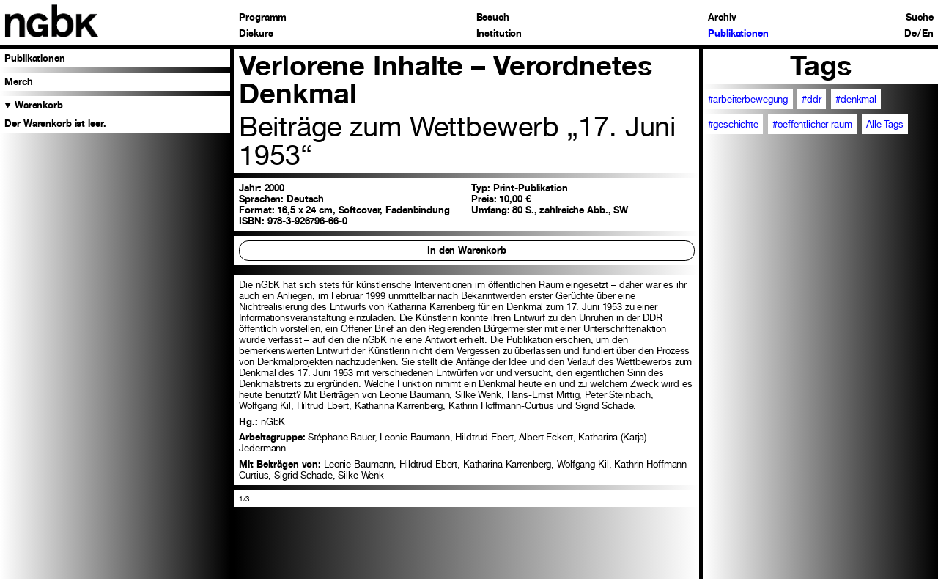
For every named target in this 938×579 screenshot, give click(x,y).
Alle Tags (885, 124)
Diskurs (256, 34)
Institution (499, 34)
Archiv (722, 18)
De (910, 34)
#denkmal (855, 99)
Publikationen (738, 34)
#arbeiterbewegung (748, 99)
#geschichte (733, 124)
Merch (18, 81)
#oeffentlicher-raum (812, 124)
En (928, 34)
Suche (919, 18)
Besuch (492, 18)
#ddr (811, 99)
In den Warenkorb (466, 250)
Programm (263, 18)
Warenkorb (39, 105)
